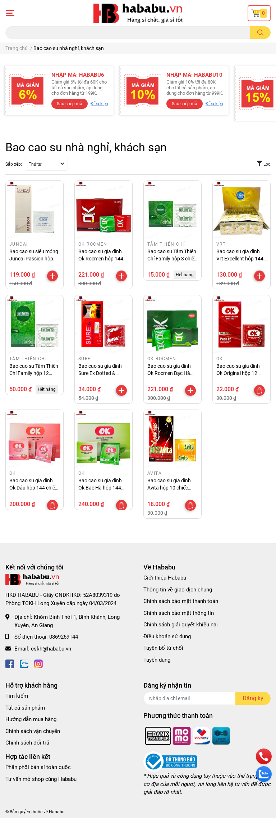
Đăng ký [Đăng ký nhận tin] (253, 698)
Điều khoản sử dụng (167, 636)
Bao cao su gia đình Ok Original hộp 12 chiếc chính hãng (238, 373)
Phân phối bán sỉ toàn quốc (38, 767)
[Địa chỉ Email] (207, 698)
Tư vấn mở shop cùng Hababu (41, 779)
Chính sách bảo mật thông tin (178, 613)
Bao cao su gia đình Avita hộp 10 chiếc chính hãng (169, 487)
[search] (260, 32)
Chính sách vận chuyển (32, 731)
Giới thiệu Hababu (164, 578)
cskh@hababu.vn (51, 648)
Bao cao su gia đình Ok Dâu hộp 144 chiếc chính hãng (33, 487)
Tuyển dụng (156, 660)
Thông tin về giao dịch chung (177, 589)
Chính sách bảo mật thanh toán (180, 601)
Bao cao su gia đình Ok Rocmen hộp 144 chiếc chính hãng (100, 258)
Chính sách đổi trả (27, 742)
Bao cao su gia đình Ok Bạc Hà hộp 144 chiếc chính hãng (100, 487)
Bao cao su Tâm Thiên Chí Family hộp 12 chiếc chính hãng (33, 373)
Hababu (57, 811)
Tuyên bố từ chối (163, 648)
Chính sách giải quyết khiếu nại (180, 624)
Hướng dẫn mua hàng (30, 719)
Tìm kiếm (16, 696)
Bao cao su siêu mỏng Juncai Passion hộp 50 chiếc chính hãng (33, 258)
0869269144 (63, 637)
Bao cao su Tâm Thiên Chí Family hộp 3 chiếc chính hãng (172, 258)
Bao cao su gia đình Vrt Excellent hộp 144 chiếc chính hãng (239, 258)
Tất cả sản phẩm (25, 708)
